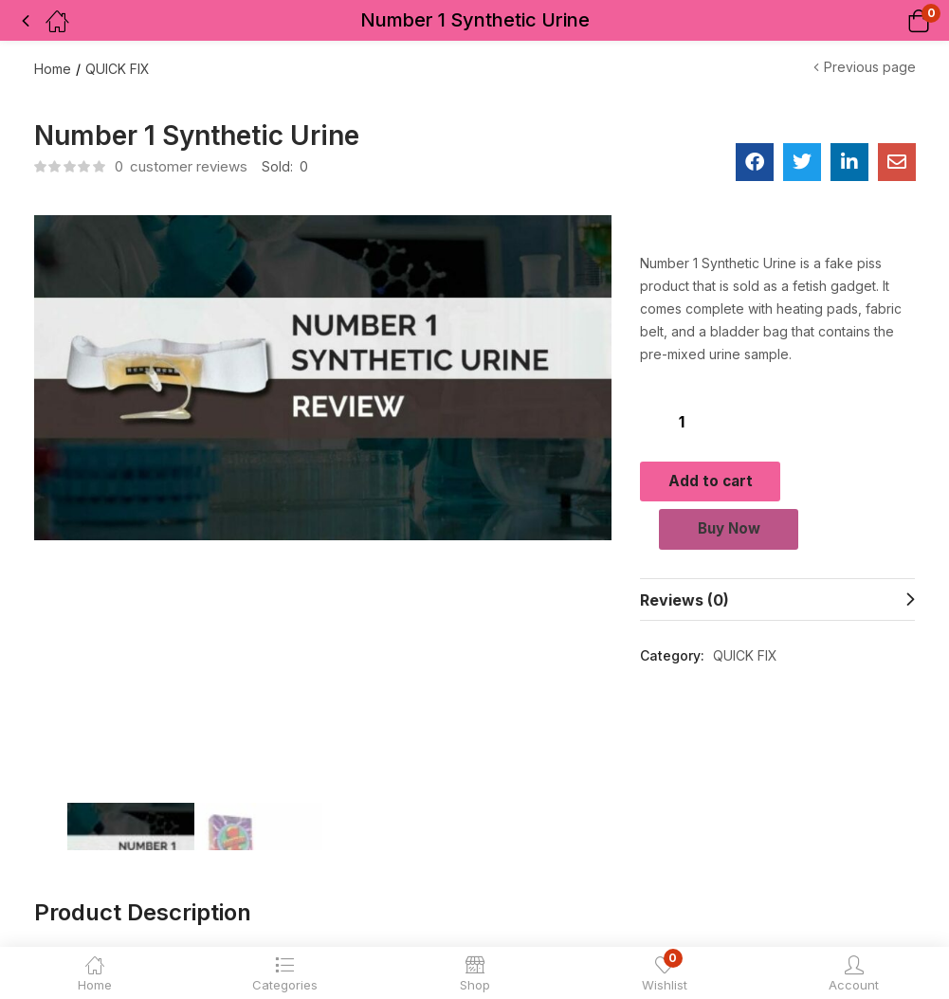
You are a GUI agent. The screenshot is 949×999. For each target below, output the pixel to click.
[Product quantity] (681, 421)
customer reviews (181, 166)
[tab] (777, 608)
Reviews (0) (684, 608)
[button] (894, 20)
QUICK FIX (117, 69)
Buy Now (778, 534)
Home (52, 69)
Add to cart (778, 479)
